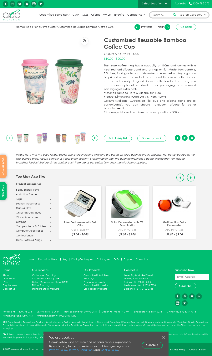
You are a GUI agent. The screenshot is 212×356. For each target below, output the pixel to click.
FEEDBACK (3, 191)
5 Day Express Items (27, 190)
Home (20, 27)
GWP (76, 15)
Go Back (186, 27)
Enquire (119, 15)
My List (107, 15)
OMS (85, 15)
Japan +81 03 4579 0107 (115, 312)
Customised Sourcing (53, 15)
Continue (152, 345)
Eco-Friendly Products (40, 27)
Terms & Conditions (81, 350)
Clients (95, 15)
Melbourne (130, 285)
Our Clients (9, 279)
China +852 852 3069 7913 (181, 312)
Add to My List (118, 138)
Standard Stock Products (45, 289)
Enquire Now (10, 285)
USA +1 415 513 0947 (48, 312)
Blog (65, 259)
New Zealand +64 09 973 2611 (80, 312)
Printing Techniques (82, 259)
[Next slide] (95, 138)
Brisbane (129, 289)
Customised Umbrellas (95, 285)
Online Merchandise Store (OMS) (50, 282)
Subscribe (185, 286)
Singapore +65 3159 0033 (148, 312)
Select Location (152, 3)
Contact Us (134, 15)
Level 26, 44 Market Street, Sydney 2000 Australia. (138, 277)
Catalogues (103, 259)
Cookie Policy (109, 350)
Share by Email (151, 138)
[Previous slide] (9, 138)
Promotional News (48, 259)
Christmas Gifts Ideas (28, 213)
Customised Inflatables (96, 275)
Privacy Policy (58, 350)
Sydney (128, 282)
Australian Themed (27, 194)
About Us (8, 275)
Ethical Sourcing (40, 285)
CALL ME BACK (3, 166)
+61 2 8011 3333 (143, 282)
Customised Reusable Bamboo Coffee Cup (85, 27)
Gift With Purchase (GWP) (46, 279)
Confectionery (24, 236)
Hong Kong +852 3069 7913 (18, 316)
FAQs (116, 259)
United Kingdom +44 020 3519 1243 (56, 316)
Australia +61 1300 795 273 (17, 312)
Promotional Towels (94, 282)
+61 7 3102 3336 (144, 289)
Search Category (190, 15)
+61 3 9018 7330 (147, 285)
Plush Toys (88, 279)
